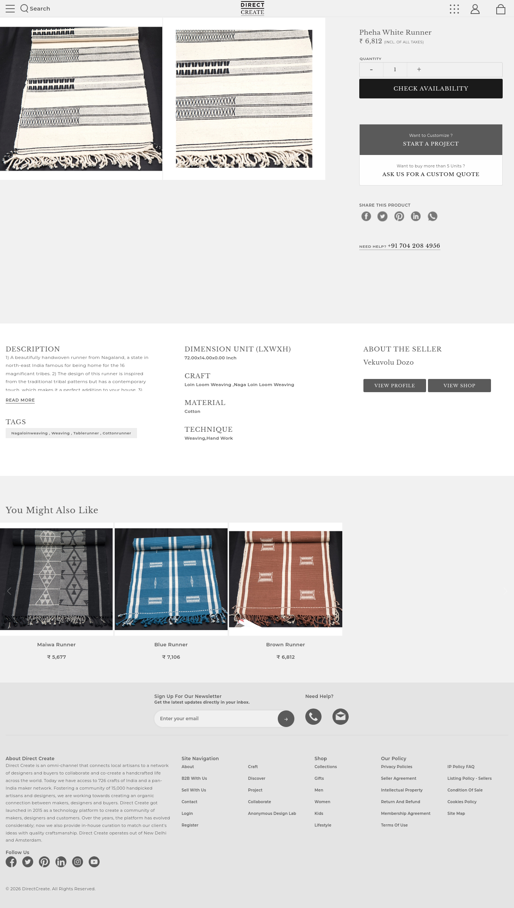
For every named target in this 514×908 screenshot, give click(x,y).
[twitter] (382, 216)
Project (255, 790)
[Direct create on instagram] (79, 861)
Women (323, 801)
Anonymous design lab (272, 813)
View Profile (394, 385)
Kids (319, 813)
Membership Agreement (406, 813)
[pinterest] (399, 216)
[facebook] (366, 216)
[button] (505, 591)
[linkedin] (416, 216)
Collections (326, 766)
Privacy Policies (396, 766)
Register (190, 825)
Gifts (319, 778)
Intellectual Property (402, 790)
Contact (189, 801)
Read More (20, 400)
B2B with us (194, 778)
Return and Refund (400, 801)
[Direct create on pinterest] (45, 861)
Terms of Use (394, 825)
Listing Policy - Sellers (470, 778)
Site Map (456, 813)
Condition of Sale (465, 790)
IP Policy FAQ (461, 766)
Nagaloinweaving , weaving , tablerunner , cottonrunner (71, 433)
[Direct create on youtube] (95, 861)
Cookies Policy (462, 801)
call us (314, 716)
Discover (256, 778)
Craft (253, 766)
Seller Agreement (399, 778)
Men (319, 790)
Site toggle (10, 8)
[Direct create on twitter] (29, 861)
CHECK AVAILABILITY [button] (431, 88)
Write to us (341, 716)
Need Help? (399, 245)
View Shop (459, 385)
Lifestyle (323, 825)
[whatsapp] (432, 216)
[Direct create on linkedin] (62, 861)
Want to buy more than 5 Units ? (431, 171)
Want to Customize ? (431, 140)
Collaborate (259, 801)
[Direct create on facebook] (12, 861)
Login (187, 813)
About (188, 766)
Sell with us (194, 790)
